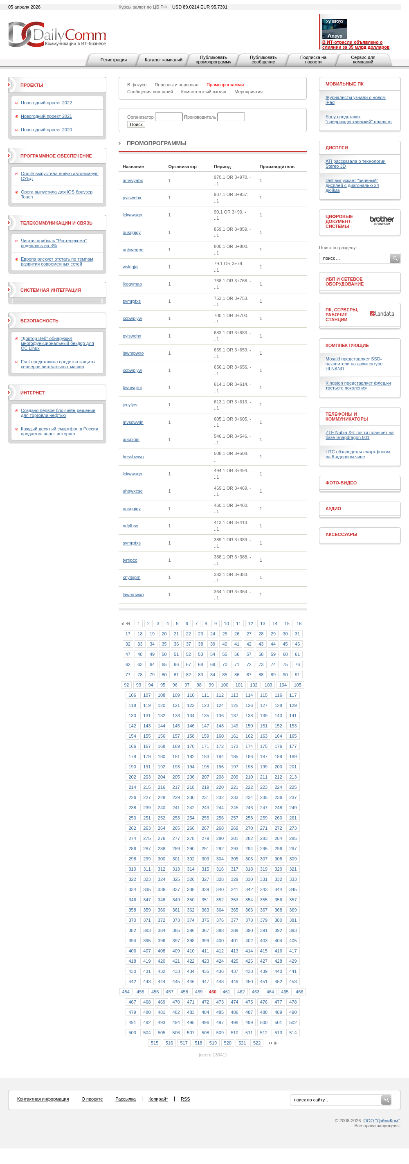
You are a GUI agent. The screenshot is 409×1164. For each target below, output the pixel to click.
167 (147, 746)
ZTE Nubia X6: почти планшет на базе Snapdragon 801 (359, 435)
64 (152, 664)
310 (132, 869)
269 (234, 828)
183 (205, 756)
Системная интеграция (50, 290)
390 (249, 930)
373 (176, 920)
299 (147, 858)
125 (234, 705)
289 (176, 848)
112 (220, 695)
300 (161, 858)
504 (147, 1032)
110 (190, 695)
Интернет (32, 392)
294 (249, 848)
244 (220, 807)
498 (234, 1022)
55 (224, 654)
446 (190, 981)
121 (176, 705)
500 (263, 1022)
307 (263, 858)
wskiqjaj (131, 266)
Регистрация (114, 59)
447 (205, 981)
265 (176, 828)
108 (161, 695)
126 (249, 705)
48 (139, 654)
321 (293, 869)
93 (138, 684)
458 (184, 991)
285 (293, 838)
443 (147, 981)
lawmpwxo (133, 353)
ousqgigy (132, 232)
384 (161, 930)
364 (220, 909)
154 (132, 736)
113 (234, 695)
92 (126, 684)
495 (190, 1022)
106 (132, 695)
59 (273, 654)
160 (220, 736)
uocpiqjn (131, 439)
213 (293, 776)
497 (220, 1022)
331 (263, 879)
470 (176, 1002)
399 (205, 940)
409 (176, 950)
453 (293, 981)
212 (278, 776)
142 (132, 725)
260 (278, 817)
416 (278, 950)
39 (212, 644)
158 (190, 736)
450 (249, 981)
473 (220, 1002)
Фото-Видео (341, 482)
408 (161, 950)
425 (234, 961)
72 (249, 664)
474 (234, 1002)
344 (278, 889)
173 (234, 746)
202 (132, 776)
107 (147, 695)
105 (297, 684)
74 (273, 664)
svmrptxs (132, 301)
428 (278, 961)
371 (147, 920)
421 (176, 961)
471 (190, 1002)
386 (190, 930)
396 (161, 940)
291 (205, 848)
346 (132, 899)
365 (234, 909)
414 (249, 950)
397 (176, 940)
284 (278, 838)
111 (205, 695)
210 (249, 776)
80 (164, 674)
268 (220, 828)
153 (293, 725)
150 (249, 725)
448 (220, 981)
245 (234, 807)
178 (132, 756)
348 (161, 899)
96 (175, 684)
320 (278, 869)
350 (190, 899)
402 (249, 940)
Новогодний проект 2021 (46, 116)
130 (132, 715)
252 (161, 817)
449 (234, 981)
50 (164, 654)
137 (234, 715)
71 (236, 664)
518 (198, 1042)
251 (147, 817)
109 (176, 695)
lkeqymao (132, 283)
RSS (185, 1098)
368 (278, 909)
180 (161, 756)
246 (249, 807)
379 (263, 920)
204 (161, 776)
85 (224, 674)
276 (161, 838)
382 (132, 930)
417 (293, 950)
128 (278, 705)
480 (147, 1012)
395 (147, 940)
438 (249, 971)
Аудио (333, 508)
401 (234, 940)
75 (285, 664)
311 (147, 869)
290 (190, 848)
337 (176, 889)
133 (176, 715)
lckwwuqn (132, 214)
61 (297, 654)
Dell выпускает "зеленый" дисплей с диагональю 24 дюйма (352, 185)
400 (220, 940)
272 (278, 828)
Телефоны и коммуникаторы (347, 416)
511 (249, 1032)
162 (249, 736)
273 (293, 828)
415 (263, 950)
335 (147, 889)
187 (263, 756)
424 (220, 961)
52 (188, 654)
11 (238, 623)
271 (263, 828)
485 (220, 1012)
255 (205, 817)
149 (234, 725)
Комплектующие (347, 345)
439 (263, 971)
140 (278, 715)
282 (249, 838)
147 (205, 725)
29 (273, 633)
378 (249, 920)
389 (234, 930)
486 (234, 1012)
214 (132, 787)
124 (220, 705)
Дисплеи (337, 147)
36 (176, 644)
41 (236, 644)
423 (205, 961)
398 (190, 940)
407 (147, 950)
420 (161, 961)
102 (253, 684)
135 (205, 715)
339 (205, 889)
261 (293, 817)
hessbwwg (133, 456)
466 (299, 991)
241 (176, 807)
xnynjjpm (131, 577)
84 (212, 674)
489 (278, 1012)
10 (226, 623)
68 (200, 664)
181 (176, 756)
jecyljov (130, 404)
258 (249, 817)
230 (190, 797)
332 (278, 879)
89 (273, 674)
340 (220, 889)
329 (234, 879)
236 (278, 797)
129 (293, 705)
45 (285, 644)
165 (293, 736)
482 (176, 1012)
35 (164, 644)
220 (220, 787)
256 (220, 817)
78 (139, 674)
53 (200, 654)
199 (263, 766)
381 (293, 920)
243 (205, 807)
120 (161, 705)
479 (132, 1012)
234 (249, 797)
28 (260, 633)
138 (249, 715)
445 (176, 981)
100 (224, 684)
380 (278, 920)
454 (126, 991)
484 (205, 1012)
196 (220, 766)
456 (155, 991)
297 (293, 848)
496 (205, 1022)
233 (234, 797)
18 (139, 633)
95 (162, 684)
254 (190, 817)
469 (161, 1002)
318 (249, 869)
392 (278, 930)
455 (140, 991)
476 (263, 1002)
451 (263, 981)
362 (190, 909)
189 (293, 756)
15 (287, 623)
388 (220, 930)
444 (161, 981)
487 (249, 1012)
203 (147, 776)
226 (132, 797)
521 (242, 1042)
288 (161, 848)
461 (226, 991)
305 (234, 858)
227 (147, 797)
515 (154, 1042)
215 (147, 787)
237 (293, 797)
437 (234, 971)
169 (176, 746)
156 (161, 736)
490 (293, 1012)
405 (293, 940)
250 (132, 817)
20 (164, 633)
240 (161, 807)
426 (249, 961)
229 (176, 797)
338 (190, 889)
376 (220, 920)
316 (220, 869)
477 (278, 1002)
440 (278, 971)
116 (278, 695)
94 (150, 684)
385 (176, 930)
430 (132, 971)
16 (299, 623)
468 (147, 1002)
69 (212, 664)
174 (249, 746)
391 (263, 930)
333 (293, 879)
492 (147, 1022)
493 (161, 1022)
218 (190, 787)
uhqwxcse (133, 491)
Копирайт (158, 1098)
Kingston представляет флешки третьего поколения (358, 385)
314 (190, 869)
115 (263, 695)
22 (188, 633)
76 (297, 664)
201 (293, 766)
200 (278, 766)
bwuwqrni (132, 387)
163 (263, 736)
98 (199, 684)
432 (161, 971)
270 (249, 828)
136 (220, 715)
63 (139, 664)
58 (260, 654)
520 (227, 1042)
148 (220, 725)
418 (132, 961)
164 (278, 736)
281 (234, 838)
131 (147, 715)
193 (176, 766)
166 (132, 746)
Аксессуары (341, 534)
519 (213, 1042)
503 (132, 1032)
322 (132, 879)
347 (147, 899)
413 (234, 950)
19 (152, 633)
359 (147, 909)
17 (128, 633)
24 (212, 633)
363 (205, 909)
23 (200, 633)
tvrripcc (130, 560)
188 (278, 756)
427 (263, 961)
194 (190, 766)
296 (278, 848)
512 (263, 1032)
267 (205, 828)
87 (249, 674)
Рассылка (125, 1098)
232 (220, 797)
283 (263, 838)
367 (263, 909)
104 (283, 684)
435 (205, 971)
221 (234, 787)
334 (132, 889)
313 (176, 869)
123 (205, 705)
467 (132, 1002)
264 (161, 828)
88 (260, 674)
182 (190, 756)
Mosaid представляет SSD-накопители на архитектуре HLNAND (354, 363)
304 (220, 858)
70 (224, 664)
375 (205, 920)
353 (234, 899)
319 (263, 869)
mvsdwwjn (133, 422)
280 (220, 838)
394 (132, 940)
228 (161, 797)
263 (147, 828)
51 (176, 654)
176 (278, 746)
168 (161, 746)
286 (132, 848)
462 (241, 991)
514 (293, 1032)
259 (263, 817)
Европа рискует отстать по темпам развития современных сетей (57, 261)
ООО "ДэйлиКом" (382, 1120)
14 (274, 623)
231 (205, 797)
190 (132, 766)
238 (132, 807)
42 (249, 644)
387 (205, 930)
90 (285, 674)
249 (293, 807)
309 (293, 858)
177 (293, 746)
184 (220, 756)
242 (190, 807)
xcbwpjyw (132, 318)
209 (234, 776)
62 (128, 664)
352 (220, 899)
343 (263, 889)
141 (293, 715)
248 (278, 807)
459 (198, 991)
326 (190, 879)
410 (190, 950)
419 (147, 961)
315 (205, 869)
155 (147, 736)
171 (205, 746)
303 (205, 858)
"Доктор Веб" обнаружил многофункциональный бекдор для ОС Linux (57, 343)
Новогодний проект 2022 (46, 102)
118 (132, 705)
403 (263, 940)
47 (128, 654)
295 (263, 848)
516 (169, 1042)
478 (293, 1002)
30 (285, 633)
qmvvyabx (133, 180)
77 (128, 674)
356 (278, 899)
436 (220, 971)
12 (250, 623)
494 (176, 1022)
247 (263, 807)
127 (263, 705)
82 (188, 674)
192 (161, 766)
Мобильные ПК (345, 83)
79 (152, 674)
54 (212, 654)
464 (270, 991)
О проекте (92, 1098)
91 (297, 674)
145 (176, 725)
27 (249, 633)
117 (293, 695)
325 (176, 879)
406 (132, 950)
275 (147, 838)
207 (205, 776)
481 (161, 1012)
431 (147, 971)
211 (263, 776)
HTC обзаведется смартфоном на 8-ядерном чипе (358, 454)
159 (205, 736)
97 (186, 684)
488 (263, 1012)
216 (161, 787)
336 (161, 889)
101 (239, 684)
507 (190, 1032)
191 (147, 766)
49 (152, 654)
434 (190, 971)
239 (147, 807)
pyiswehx (132, 197)
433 (176, 971)
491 (132, 1022)
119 (147, 705)
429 (293, 961)
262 (132, 828)
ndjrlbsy (130, 525)
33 (139, 644)
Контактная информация (43, 1098)
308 (278, 858)
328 (220, 879)
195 (205, 766)
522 (257, 1042)
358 (132, 909)
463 (255, 991)
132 (161, 715)
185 (234, 756)
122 (190, 705)
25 (224, 633)
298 (132, 858)
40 (224, 644)
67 (188, 664)
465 (284, 991)
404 (278, 940)
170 (190, 746)
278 (190, 838)
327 (205, 879)
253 (176, 817)
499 (249, 1022)
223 (263, 787)
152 (278, 725)
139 (263, 715)
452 (278, 981)
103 (268, 684)
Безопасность (39, 320)
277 (176, 838)
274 (132, 838)
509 (220, 1032)
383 (147, 930)
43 (260, 644)
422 (190, 961)
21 (176, 633)
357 (293, 899)
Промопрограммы (157, 143)
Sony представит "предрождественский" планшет (359, 119)
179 (147, 756)
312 (161, 869)
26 (236, 633)
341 (234, 889)
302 (190, 858)
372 (161, 920)
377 (234, 920)
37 (188, 644)
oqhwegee (133, 249)
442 (132, 981)
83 (200, 674)
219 (205, 787)
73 (260, 664)
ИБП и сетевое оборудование (345, 281)
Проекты (31, 85)
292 (220, 848)
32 (128, 644)
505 (161, 1032)
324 (161, 879)
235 (263, 797)
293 (234, 848)
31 (297, 633)
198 (249, 766)
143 (147, 725)
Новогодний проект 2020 (46, 129)
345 (293, 889)
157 (176, 736)
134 (190, 715)
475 (249, 1002)
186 (249, 756)
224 (278, 787)
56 (236, 654)
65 (164, 664)
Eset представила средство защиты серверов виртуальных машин (58, 364)
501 (278, 1022)
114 (249, 695)
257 (234, 817)
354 (249, 899)
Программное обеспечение (56, 155)
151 (263, 725)
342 (249, 889)
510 (234, 1032)
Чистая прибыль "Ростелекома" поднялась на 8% (54, 243)
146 (190, 725)
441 (293, 971)
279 (205, 838)
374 (190, 920)
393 (293, 930)
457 (169, 991)
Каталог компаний (163, 59)
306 (249, 858)
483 (190, 1012)
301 (176, 858)
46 (297, 644)
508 (205, 1032)
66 (176, 664)
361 (176, 909)
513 (278, 1032)
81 (176, 674)
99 (211, 684)
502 (293, 1022)
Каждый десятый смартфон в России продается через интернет (59, 431)
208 (220, 776)
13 (262, 623)
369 (293, 909)
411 (205, 950)
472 (205, 1002)
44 (273, 644)
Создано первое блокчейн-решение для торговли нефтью (58, 413)
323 (147, 879)
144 (161, 725)
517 (183, 1042)
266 (190, 828)
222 (249, 787)
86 (236, 674)
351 (205, 899)
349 (176, 899)
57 (249, 654)
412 (220, 950)
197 (234, 766)
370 (132, 920)
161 (234, 736)
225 (293, 787)
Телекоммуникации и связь (56, 223)
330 (249, 879)
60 (285, 654)
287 (147, 848)
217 (176, 787)
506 (176, 1032)
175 (263, 746)
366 (249, 909)
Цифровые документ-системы (339, 221)
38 (200, 644)
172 (220, 746)
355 (263, 899)
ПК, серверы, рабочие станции (342, 314)
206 (190, 776)
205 (176, 776)
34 (152, 644)
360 (161, 909)
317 (234, 869)
